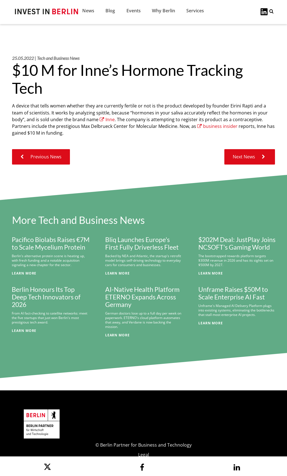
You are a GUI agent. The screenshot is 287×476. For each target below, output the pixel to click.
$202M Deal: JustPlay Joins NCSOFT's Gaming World (237, 243)
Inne (107, 119)
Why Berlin (163, 11)
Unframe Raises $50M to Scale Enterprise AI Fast (233, 293)
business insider (217, 126)
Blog (110, 11)
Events (133, 11)
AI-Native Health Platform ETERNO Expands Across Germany (142, 297)
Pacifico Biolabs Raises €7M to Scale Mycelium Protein (51, 243)
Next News (250, 157)
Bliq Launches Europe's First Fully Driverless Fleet (142, 243)
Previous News (41, 157)
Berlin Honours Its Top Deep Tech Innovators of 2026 (46, 297)
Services (195, 11)
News (88, 11)
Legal (143, 455)
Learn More (24, 273)
